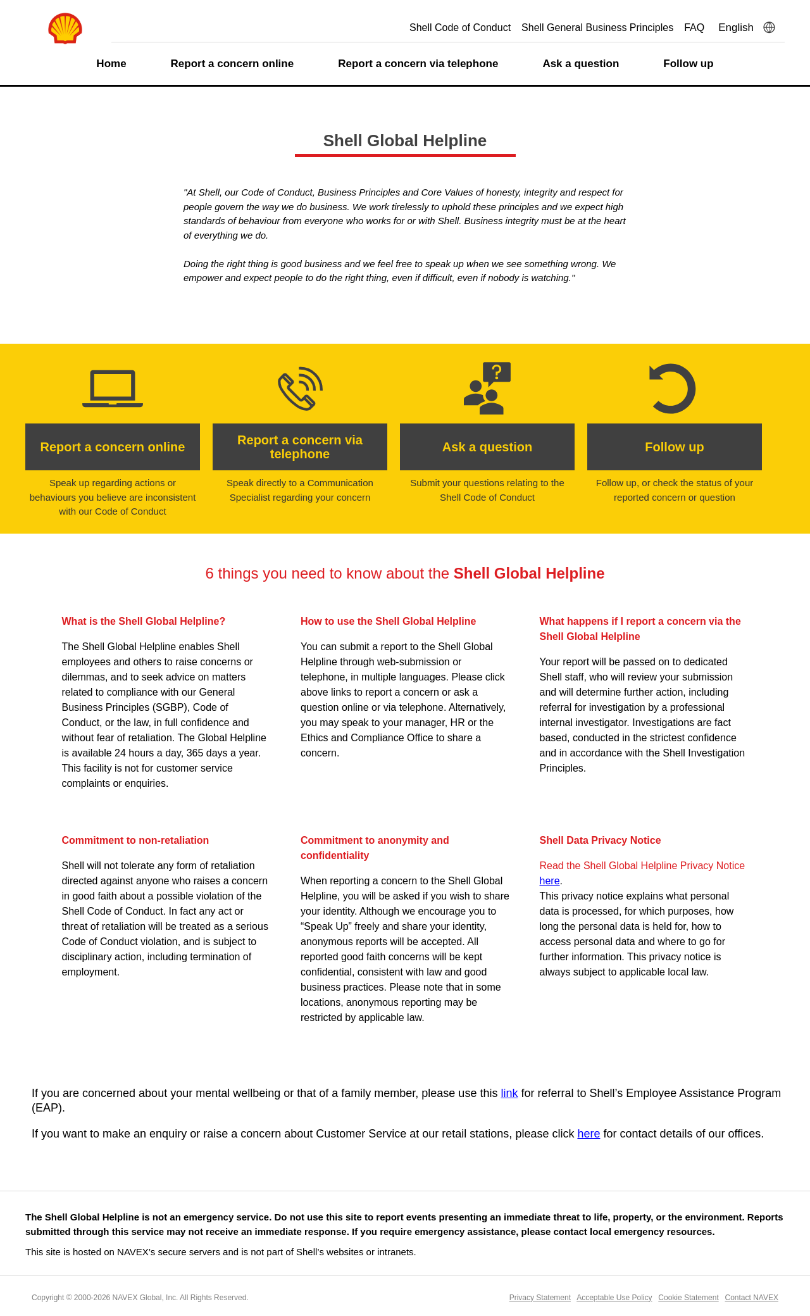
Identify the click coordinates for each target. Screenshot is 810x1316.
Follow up (688, 64)
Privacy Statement (540, 1297)
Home (111, 64)
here (550, 880)
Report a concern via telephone (418, 64)
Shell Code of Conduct (460, 27)
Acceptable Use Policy (614, 1297)
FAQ (694, 27)
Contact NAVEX (751, 1297)
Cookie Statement (688, 1297)
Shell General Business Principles (597, 27)
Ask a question (580, 64)
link (509, 1093)
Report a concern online (232, 64)
